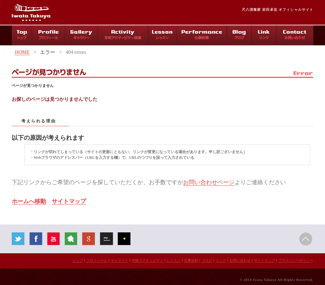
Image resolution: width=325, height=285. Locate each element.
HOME (22, 52)
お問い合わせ (239, 260)
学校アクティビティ (147, 260)
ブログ (207, 260)
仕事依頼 (191, 260)
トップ (77, 260)
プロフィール (96, 260)
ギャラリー (119, 260)
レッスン (174, 260)
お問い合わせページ (209, 182)
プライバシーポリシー (295, 260)
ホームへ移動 (29, 201)
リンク (221, 260)
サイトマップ (69, 201)
